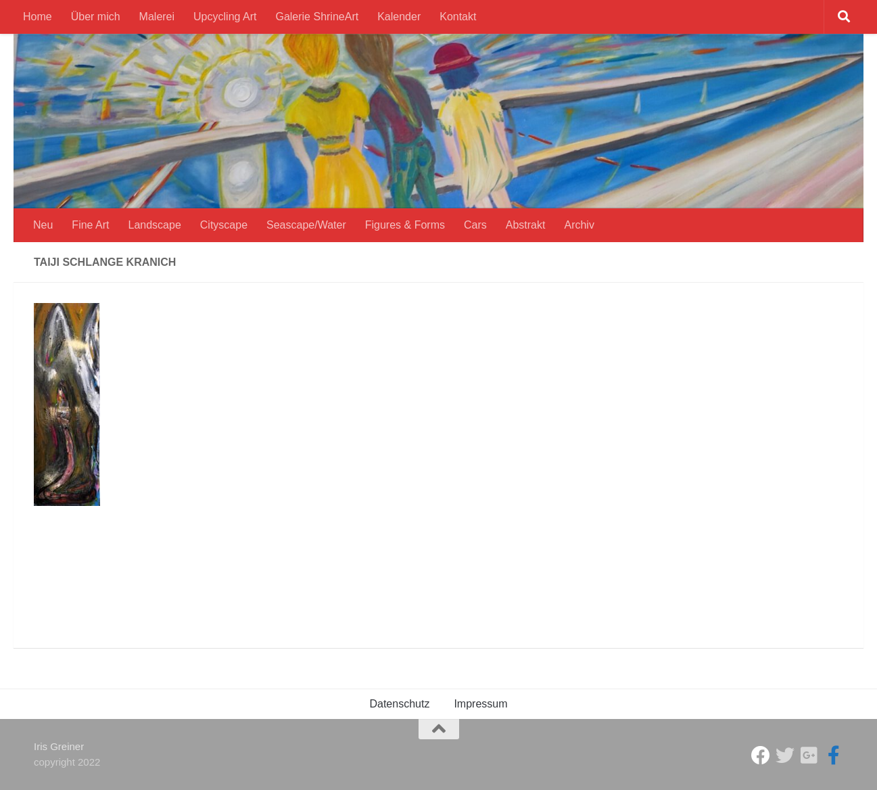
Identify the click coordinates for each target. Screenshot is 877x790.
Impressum (480, 704)
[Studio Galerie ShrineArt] (760, 755)
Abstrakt (526, 225)
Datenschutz (399, 704)
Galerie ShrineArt (316, 16)
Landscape (154, 225)
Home (37, 16)
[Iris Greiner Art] (833, 755)
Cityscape (223, 225)
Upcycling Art (224, 16)
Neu (43, 225)
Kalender (399, 16)
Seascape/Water (306, 225)
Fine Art (90, 225)
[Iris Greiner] (809, 755)
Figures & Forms (405, 225)
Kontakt (458, 16)
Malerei (156, 16)
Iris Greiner (59, 746)
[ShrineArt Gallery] (785, 755)
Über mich (95, 16)
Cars (475, 225)
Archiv (579, 225)
